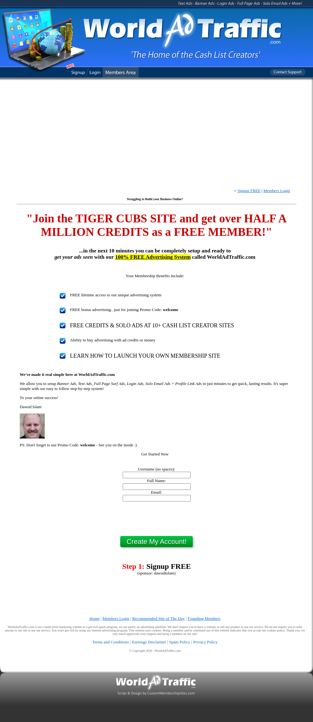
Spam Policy (179, 642)
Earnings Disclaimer (149, 642)
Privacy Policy (205, 642)
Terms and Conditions (110, 642)
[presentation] (156, 518)
